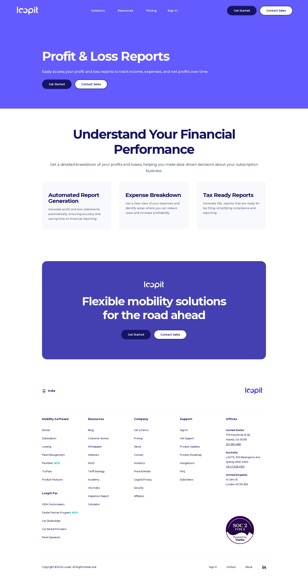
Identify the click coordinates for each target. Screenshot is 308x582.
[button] (98, 10)
